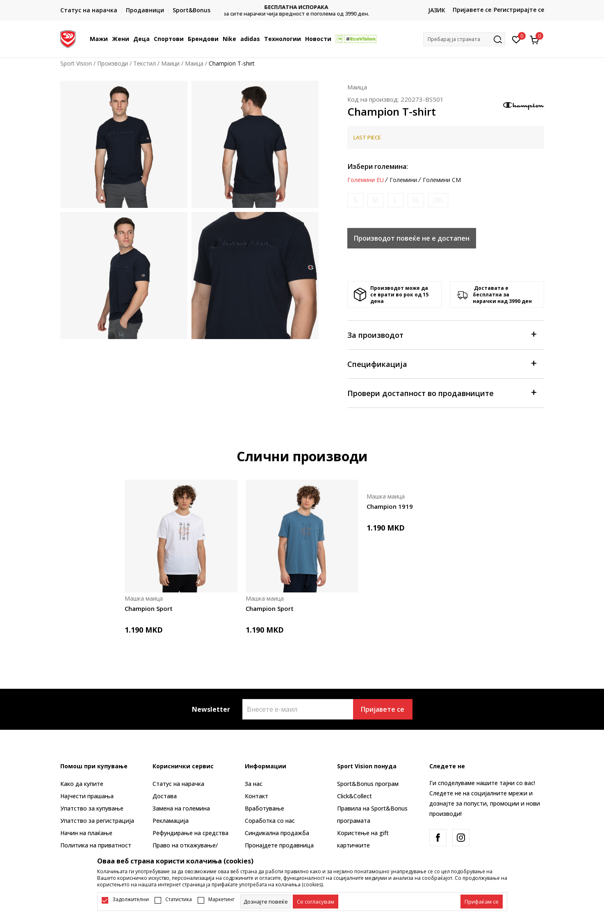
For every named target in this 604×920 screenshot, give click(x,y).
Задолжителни (130, 899)
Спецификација (441, 363)
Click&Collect (354, 796)
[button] (464, 39)
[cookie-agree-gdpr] (315, 902)
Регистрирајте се (519, 10)
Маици (170, 63)
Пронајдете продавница (279, 845)
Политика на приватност (95, 845)
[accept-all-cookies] (481, 902)
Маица (194, 63)
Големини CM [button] (442, 180)
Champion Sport (149, 608)
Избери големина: (377, 166)
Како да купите (81, 784)
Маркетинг (221, 899)
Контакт (256, 796)
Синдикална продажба (277, 833)
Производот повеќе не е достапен (412, 238)
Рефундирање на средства (190, 833)
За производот (441, 334)
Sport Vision (76, 63)
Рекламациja (171, 820)
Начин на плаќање (86, 833)
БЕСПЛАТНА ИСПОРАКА (302, 7)
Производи (112, 63)
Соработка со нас (270, 820)
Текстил (144, 63)
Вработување (264, 808)
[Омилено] (516, 39)
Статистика (178, 899)
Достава (165, 796)
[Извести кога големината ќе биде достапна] (355, 200)
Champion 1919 (390, 506)
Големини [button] (403, 180)
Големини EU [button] (365, 180)
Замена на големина (181, 808)
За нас (253, 784)
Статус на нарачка (178, 784)
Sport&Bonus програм (368, 784)
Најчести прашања (87, 796)
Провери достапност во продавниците (441, 392)
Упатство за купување (91, 808)
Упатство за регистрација (97, 820)
